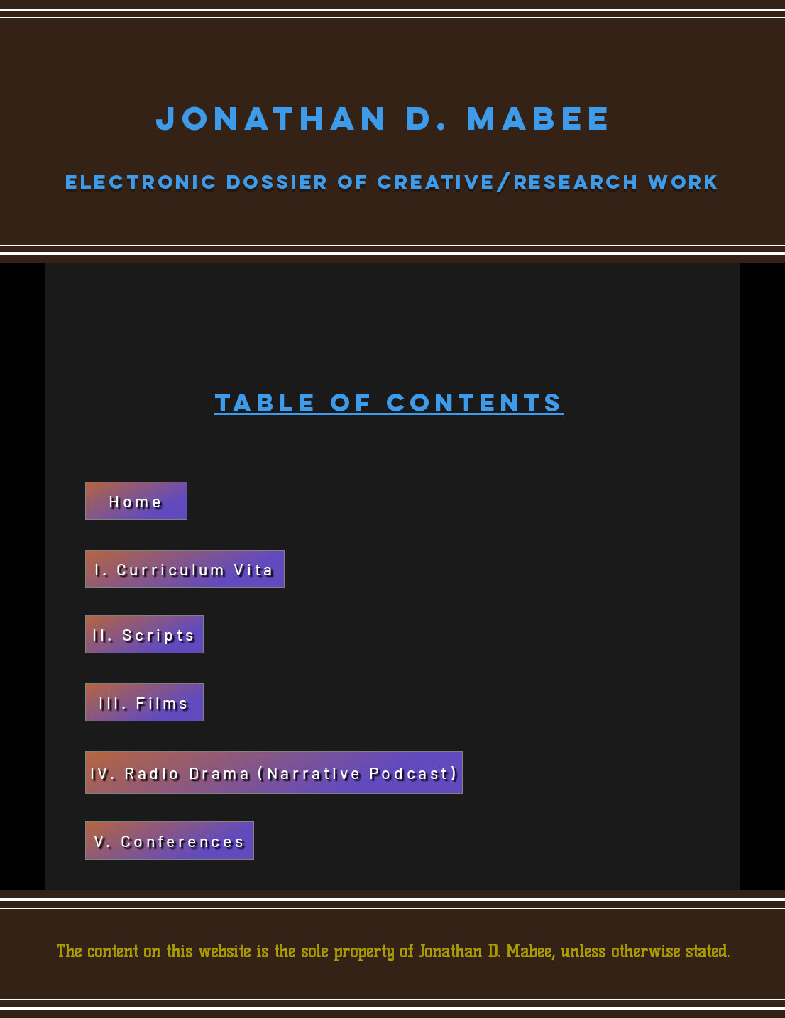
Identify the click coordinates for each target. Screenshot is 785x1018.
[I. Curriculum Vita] (185, 569)
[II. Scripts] (144, 634)
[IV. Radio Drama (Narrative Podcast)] (274, 772)
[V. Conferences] (169, 840)
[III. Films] (144, 702)
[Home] (136, 501)
